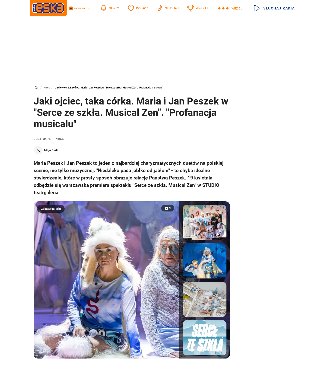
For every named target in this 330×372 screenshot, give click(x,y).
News (47, 87)
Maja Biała (51, 150)
